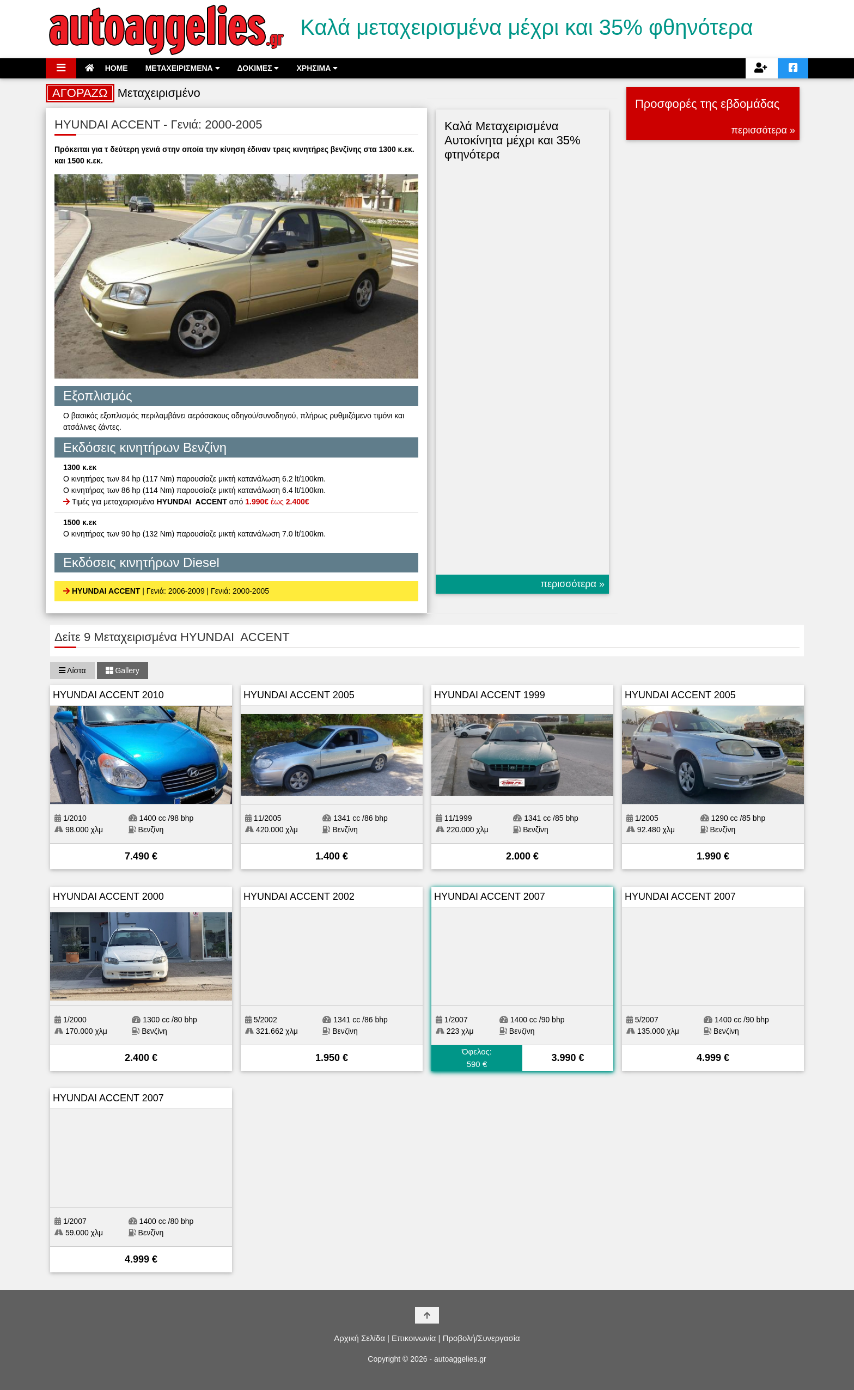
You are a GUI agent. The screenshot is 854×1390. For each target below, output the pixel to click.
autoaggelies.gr (460, 1359)
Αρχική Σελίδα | (361, 1338)
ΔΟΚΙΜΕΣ (258, 68)
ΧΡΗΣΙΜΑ (317, 68)
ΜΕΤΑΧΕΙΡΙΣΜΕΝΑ (182, 68)
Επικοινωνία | (416, 1338)
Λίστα (72, 670)
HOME (106, 68)
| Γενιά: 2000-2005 (238, 591)
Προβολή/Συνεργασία (481, 1338)
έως (277, 501)
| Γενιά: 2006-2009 (173, 591)
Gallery (122, 670)
